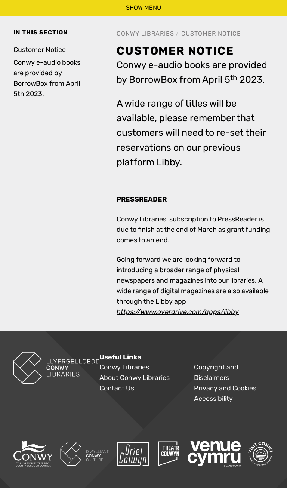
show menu (143, 7)
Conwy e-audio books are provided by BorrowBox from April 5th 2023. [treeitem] (46, 78)
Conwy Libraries (145, 33)
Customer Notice (211, 33)
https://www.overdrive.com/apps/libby (178, 312)
